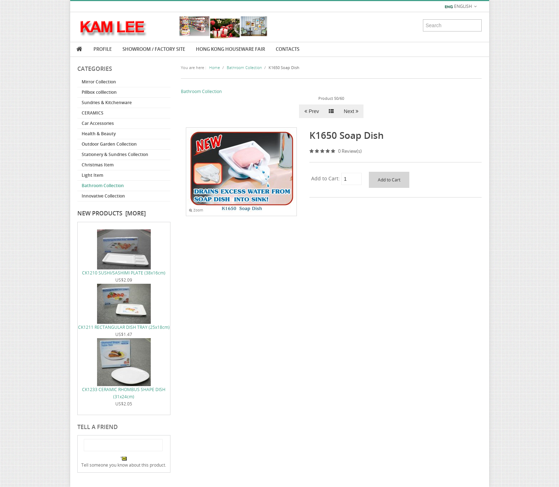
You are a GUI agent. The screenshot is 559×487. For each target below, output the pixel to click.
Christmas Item (98, 165)
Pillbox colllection (99, 92)
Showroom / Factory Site (153, 49)
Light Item (92, 175)
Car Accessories (98, 123)
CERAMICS (92, 113)
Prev (311, 111)
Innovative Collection (103, 196)
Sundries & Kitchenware (107, 102)
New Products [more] (111, 213)
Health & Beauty (99, 134)
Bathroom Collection (103, 185)
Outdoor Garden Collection (109, 144)
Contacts (287, 49)
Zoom (196, 210)
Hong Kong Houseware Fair (230, 49)
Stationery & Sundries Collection (115, 154)
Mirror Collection (99, 82)
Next (351, 111)
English (461, 6)
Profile (102, 49)
